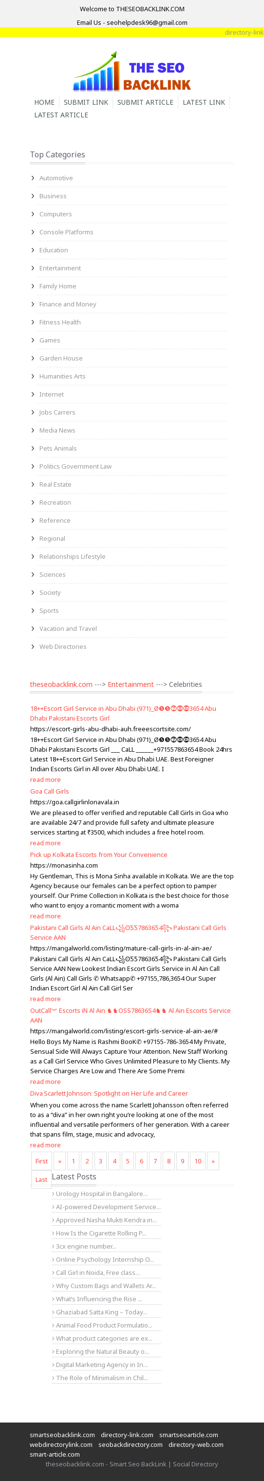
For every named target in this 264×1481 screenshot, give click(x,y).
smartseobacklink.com (62, 1434)
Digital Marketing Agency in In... (100, 1364)
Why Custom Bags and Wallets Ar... (104, 1285)
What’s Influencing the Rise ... (97, 1298)
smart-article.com (55, 1454)
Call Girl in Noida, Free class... (96, 1272)
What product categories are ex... (102, 1338)
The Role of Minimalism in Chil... (100, 1377)
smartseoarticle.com (188, 1434)
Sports (49, 610)
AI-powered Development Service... (106, 1206)
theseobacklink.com (61, 684)
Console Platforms (66, 232)
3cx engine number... (84, 1246)
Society (50, 592)
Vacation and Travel (68, 628)
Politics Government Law (75, 466)
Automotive (56, 177)
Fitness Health (60, 322)
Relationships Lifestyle (72, 556)
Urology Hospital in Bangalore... (100, 1193)
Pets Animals (58, 448)
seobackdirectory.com (130, 1444)
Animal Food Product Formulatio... (102, 1325)
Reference (55, 520)
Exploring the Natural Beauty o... (100, 1351)
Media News (57, 430)
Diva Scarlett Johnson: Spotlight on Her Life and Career (109, 1093)
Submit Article (145, 102)
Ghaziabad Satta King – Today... (99, 1312)
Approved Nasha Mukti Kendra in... (104, 1219)
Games (49, 340)
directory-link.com (127, 1434)
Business (53, 195)
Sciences (52, 574)
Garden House (61, 358)
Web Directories (63, 646)
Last (41, 1179)
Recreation (55, 502)
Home (44, 102)
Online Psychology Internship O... (103, 1259)
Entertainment (60, 268)
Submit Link (86, 102)
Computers (55, 213)
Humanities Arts (62, 376)
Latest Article (61, 114)
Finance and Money (67, 304)
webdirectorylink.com (61, 1444)
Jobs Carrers (57, 412)
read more (45, 779)
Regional (52, 538)
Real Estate (55, 484)
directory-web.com (196, 1444)
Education (53, 250)
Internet (51, 394)
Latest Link (204, 102)
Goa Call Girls (49, 791)
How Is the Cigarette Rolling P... (99, 1233)
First (42, 1161)
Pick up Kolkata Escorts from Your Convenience (99, 854)
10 (197, 1161)
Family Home (57, 286)
